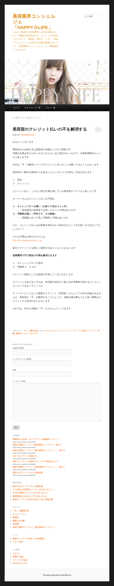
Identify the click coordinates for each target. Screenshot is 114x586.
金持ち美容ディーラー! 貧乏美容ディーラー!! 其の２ (37, 445)
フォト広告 (18, 542)
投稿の (18, 556)
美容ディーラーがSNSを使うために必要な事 (33, 499)
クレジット (63, 331)
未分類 (16, 524)
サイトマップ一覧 (32, 108)
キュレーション (20, 514)
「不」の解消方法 (30, 331)
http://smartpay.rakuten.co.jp (27, 240)
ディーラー (73, 331)
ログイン (17, 553)
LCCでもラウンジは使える (25, 456)
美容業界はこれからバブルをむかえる (30, 496)
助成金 (16, 517)
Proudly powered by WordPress (57, 575)
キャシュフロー (50, 331)
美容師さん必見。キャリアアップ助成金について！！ (37, 439)
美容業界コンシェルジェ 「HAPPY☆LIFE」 (34, 22)
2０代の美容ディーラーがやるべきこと (30, 493)
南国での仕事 (19, 521)
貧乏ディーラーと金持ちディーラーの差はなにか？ (36, 461)
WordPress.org (20, 563)
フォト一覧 (50, 108)
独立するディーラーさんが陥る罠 (28, 472)
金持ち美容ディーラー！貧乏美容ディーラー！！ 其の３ (39, 450)
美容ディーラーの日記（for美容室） (29, 538)
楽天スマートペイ (89, 331)
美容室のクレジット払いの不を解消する (50, 129)
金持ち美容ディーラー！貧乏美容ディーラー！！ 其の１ (39, 467)
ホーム (16, 108)
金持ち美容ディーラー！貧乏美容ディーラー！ (34, 527)
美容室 (18, 333)
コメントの (20, 560)
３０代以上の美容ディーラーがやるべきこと (33, 489)
